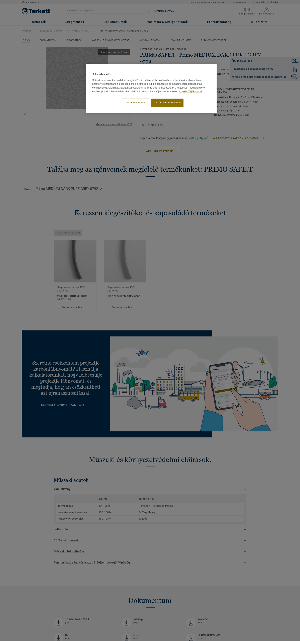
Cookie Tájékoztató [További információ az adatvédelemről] (190, 91)
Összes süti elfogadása (167, 102)
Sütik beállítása (135, 102)
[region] (151, 88)
